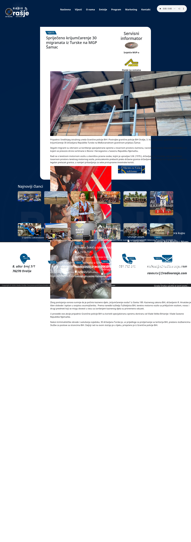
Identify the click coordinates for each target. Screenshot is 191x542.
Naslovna (65, 9)
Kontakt (145, 9)
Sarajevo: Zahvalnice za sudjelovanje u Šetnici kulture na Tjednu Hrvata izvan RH (134, 446)
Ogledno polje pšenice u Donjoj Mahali (55, 362)
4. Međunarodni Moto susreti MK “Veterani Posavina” (107, 365)
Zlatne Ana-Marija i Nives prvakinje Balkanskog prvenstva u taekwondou (160, 378)
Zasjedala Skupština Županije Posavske (25, 361)
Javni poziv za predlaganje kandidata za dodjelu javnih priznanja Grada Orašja (161, 445)
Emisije (103, 9)
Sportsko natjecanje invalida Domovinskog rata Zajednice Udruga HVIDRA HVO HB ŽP (108, 451)
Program (116, 9)
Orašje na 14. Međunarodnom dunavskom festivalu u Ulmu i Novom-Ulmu (29, 445)
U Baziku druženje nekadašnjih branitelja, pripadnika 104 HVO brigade (55, 448)
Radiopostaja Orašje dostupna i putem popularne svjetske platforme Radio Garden (81, 453)
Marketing (131, 9)
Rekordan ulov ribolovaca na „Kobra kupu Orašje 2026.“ (134, 366)
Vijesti (78, 9)
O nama (90, 9)
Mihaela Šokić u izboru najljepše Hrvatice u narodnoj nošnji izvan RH (82, 384)
